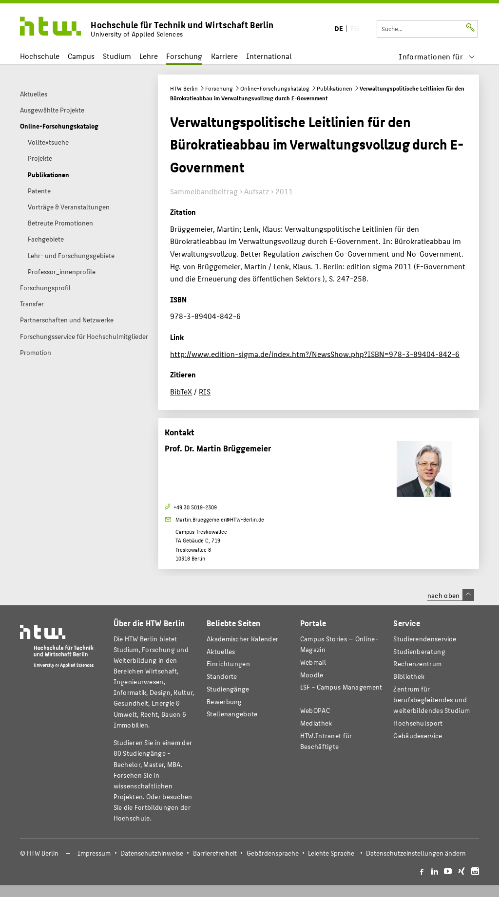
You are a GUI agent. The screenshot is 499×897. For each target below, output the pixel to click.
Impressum (94, 853)
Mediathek (316, 723)
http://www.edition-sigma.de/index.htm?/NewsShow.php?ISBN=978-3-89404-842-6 (315, 354)
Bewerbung (224, 701)
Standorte (222, 676)
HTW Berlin (184, 88)
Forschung (184, 56)
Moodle (312, 675)
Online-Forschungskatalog (274, 88)
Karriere (224, 56)
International (268, 56)
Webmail (313, 662)
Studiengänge (228, 689)
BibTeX (181, 391)
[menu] (437, 56)
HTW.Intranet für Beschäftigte (326, 740)
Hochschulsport (417, 723)
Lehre (148, 56)
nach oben (450, 595)
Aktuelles (221, 651)
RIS (205, 391)
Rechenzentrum (417, 663)
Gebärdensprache (273, 853)
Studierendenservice (424, 639)
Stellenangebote (232, 714)
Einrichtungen (228, 663)
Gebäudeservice (417, 735)
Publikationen (334, 88)
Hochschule (39, 56)
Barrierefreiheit (215, 853)
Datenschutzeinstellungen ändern (416, 853)
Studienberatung (419, 651)
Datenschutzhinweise (151, 853)
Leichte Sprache (331, 853)
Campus (81, 56)
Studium (117, 56)
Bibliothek (408, 676)
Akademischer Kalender (242, 639)
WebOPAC (315, 710)
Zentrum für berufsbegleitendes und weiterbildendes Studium (431, 699)
